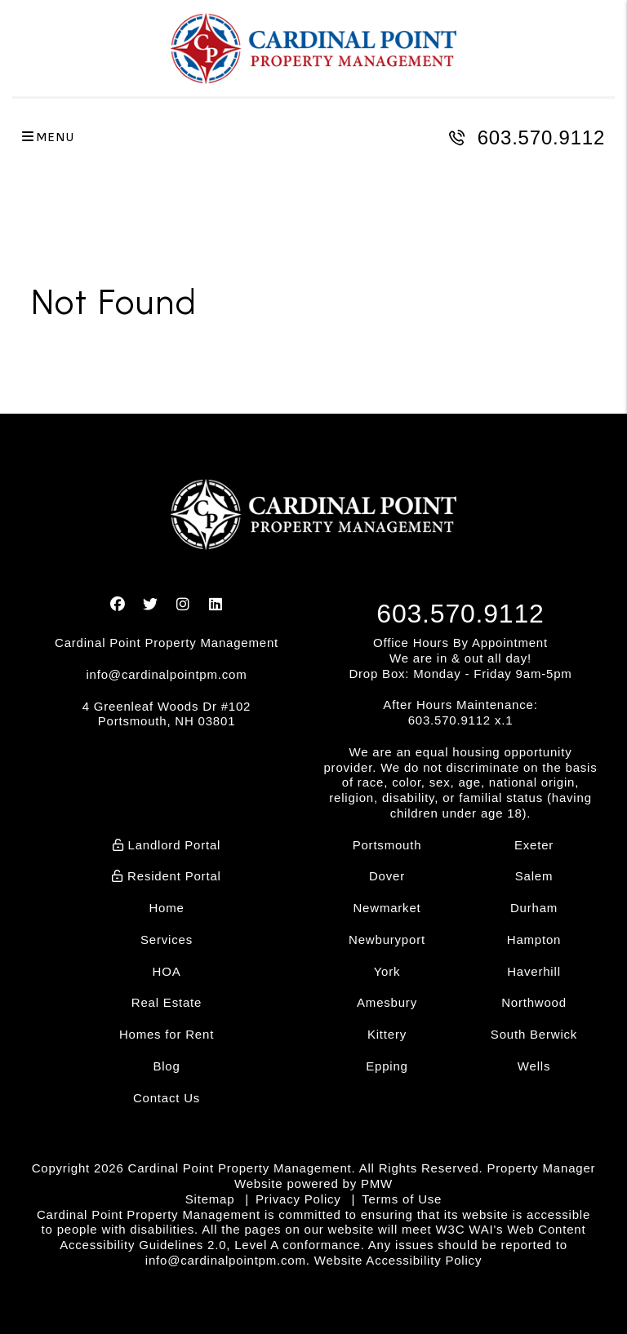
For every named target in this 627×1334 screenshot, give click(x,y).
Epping (387, 1066)
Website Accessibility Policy (398, 1260)
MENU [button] (48, 137)
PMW (377, 1183)
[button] (118, 605)
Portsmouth (387, 845)
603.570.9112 (541, 137)
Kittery (387, 1034)
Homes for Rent (166, 1034)
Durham (534, 908)
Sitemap (210, 1199)
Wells (534, 1066)
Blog (166, 1066)
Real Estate (166, 1002)
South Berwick (534, 1034)
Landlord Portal (167, 845)
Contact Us (166, 1098)
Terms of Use (402, 1199)
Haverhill (534, 971)
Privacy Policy (298, 1199)
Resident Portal (166, 876)
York (387, 971)
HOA (167, 971)
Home (166, 908)
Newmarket (386, 908)
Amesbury (387, 1002)
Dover (387, 876)
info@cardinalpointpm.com (166, 674)
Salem (534, 876)
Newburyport (387, 939)
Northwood (534, 1002)
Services (166, 939)
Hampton (534, 939)
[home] (313, 48)
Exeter (534, 845)
